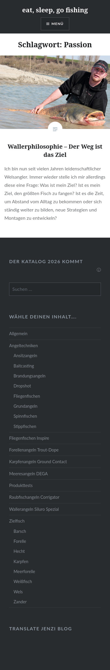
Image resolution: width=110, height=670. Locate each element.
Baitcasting (23, 365)
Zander (20, 601)
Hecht (19, 551)
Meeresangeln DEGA (28, 473)
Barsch (19, 531)
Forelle (19, 541)
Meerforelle (24, 571)
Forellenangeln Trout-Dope (34, 449)
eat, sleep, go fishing (55, 9)
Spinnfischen (25, 416)
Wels (18, 591)
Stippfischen (24, 426)
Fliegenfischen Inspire (29, 438)
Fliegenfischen (26, 396)
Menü (58, 23)
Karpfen (20, 561)
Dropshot (22, 385)
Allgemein (18, 333)
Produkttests (21, 485)
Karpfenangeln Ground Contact (38, 461)
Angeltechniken (23, 345)
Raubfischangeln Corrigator (34, 497)
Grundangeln (25, 406)
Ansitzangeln (25, 355)
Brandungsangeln (29, 375)
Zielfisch (16, 520)
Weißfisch (22, 581)
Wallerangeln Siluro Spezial (34, 509)
